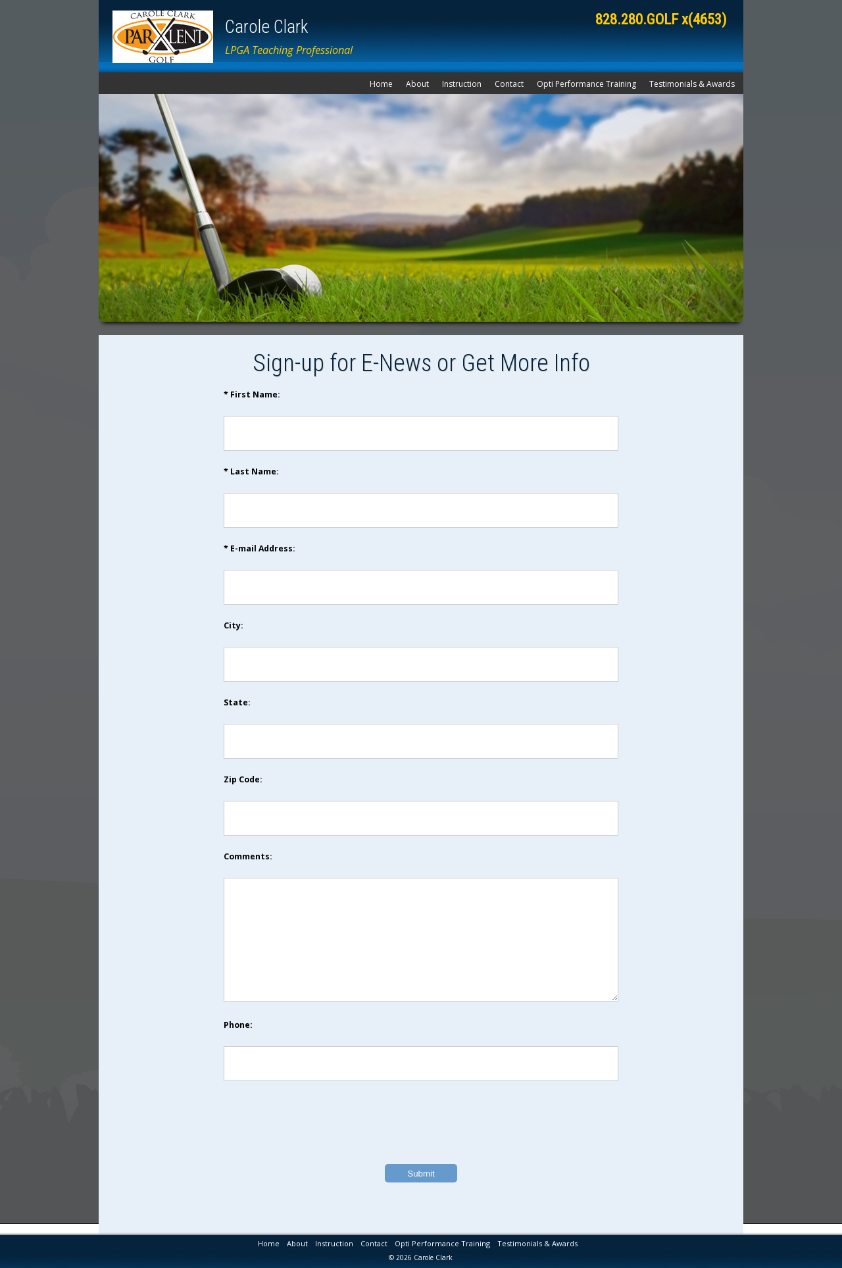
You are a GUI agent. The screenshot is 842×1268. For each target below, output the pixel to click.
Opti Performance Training (586, 83)
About (417, 83)
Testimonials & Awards (692, 83)
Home (381, 83)
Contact (509, 83)
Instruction (462, 83)
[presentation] (421, 1142)
